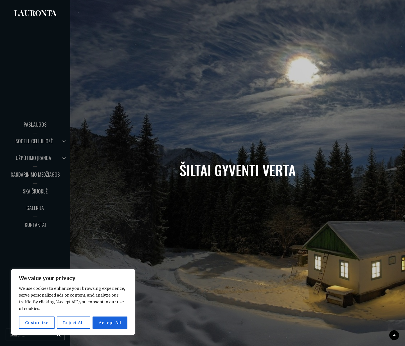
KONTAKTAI (35, 224)
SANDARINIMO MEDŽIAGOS (35, 174)
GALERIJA (35, 207)
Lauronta (35, 13)
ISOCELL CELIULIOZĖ (33, 141)
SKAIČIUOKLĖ (35, 191)
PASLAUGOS (35, 124)
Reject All (73, 322)
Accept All (110, 322)
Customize (36, 322)
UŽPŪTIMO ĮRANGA (33, 157)
